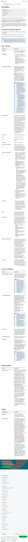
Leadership (4, 520)
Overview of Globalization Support (19, 341)
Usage (4, 15)
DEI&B (3, 522)
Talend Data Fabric (5, 492)
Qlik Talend (4, 489)
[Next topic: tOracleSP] (20, 471)
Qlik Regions (4, 514)
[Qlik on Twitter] (21, 534)
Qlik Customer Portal (5, 482)
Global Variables (5, 14)
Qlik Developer (4, 478)
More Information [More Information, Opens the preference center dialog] (23, 538)
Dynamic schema (22, 453)
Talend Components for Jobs (7, 4)
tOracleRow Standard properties (7, 10)
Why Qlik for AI (4, 509)
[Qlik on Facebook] (25, 534)
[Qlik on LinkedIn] (23, 534)
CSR (3, 521)
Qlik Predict (4, 498)
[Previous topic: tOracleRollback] (7, 471)
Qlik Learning (4, 481)
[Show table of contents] (2, 4)
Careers (3, 526)
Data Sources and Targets (6, 513)
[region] (14, 538)
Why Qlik (3, 504)
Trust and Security (5, 505)
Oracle (13, 4)
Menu (27, 1)
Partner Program (5, 525)
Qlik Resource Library (5, 483)
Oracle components (18, 4)
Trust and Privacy (5, 506)
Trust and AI (4, 508)
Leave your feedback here (7, 466)
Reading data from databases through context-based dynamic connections (19, 446)
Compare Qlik (4, 510)
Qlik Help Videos (5, 477)
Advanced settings (5, 13)
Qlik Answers (4, 497)
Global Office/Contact (5, 529)
